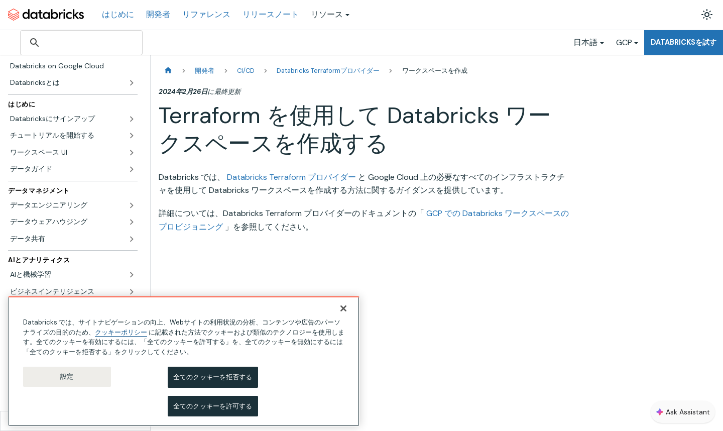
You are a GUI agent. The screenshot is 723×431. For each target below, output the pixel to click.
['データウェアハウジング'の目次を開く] (132, 222)
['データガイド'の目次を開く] (132, 169)
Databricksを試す (683, 42)
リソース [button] (327, 14)
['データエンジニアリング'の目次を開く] (132, 205)
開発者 (158, 14)
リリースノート (271, 14)
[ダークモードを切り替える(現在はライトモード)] (707, 15)
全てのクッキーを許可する (213, 412)
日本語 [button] (585, 42)
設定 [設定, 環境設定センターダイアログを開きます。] (66, 382)
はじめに (118, 14)
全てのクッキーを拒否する (213, 383)
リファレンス (206, 14)
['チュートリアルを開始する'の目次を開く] (132, 135)
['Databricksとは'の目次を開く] (132, 82)
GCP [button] (624, 42)
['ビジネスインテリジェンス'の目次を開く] (132, 291)
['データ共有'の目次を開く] (132, 239)
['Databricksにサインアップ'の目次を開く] (132, 119)
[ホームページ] (168, 70)
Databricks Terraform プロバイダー (291, 177)
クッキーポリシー (121, 338)
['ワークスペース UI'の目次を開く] (132, 152)
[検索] (81, 43)
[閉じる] (343, 314)
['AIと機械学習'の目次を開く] (132, 274)
